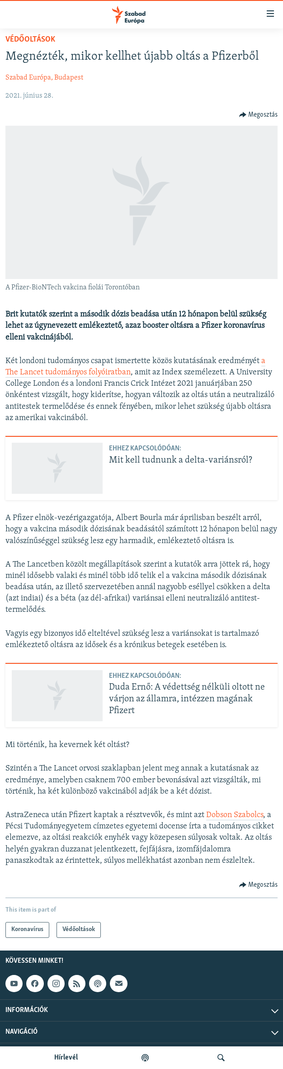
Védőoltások (30, 39)
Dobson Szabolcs (234, 815)
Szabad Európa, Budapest (44, 77)
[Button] (258, 115)
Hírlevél (66, 1057)
